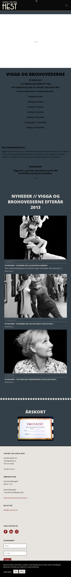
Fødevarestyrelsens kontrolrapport (15, 498)
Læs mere (7, 572)
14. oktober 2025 (9, 376)
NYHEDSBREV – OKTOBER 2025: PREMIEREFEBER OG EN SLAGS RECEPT (31, 379)
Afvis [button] (22, 571)
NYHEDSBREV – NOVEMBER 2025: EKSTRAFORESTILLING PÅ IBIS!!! (29, 324)
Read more (9, 271)
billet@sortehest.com (11, 510)
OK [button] (16, 571)
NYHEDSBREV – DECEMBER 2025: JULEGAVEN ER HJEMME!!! (26, 265)
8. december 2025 (10, 262)
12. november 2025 (10, 320)
